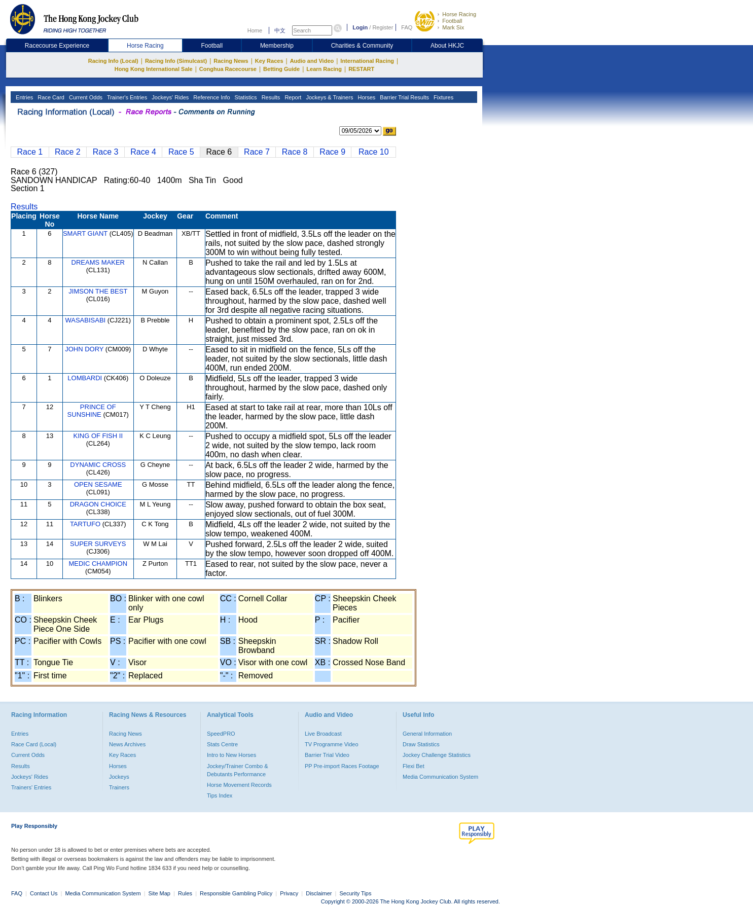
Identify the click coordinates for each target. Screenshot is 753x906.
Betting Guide (281, 69)
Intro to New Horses (231, 755)
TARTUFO (85, 524)
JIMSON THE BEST (97, 291)
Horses (365, 97)
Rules (186, 893)
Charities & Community (362, 45)
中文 (279, 30)
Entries (23, 97)
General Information (427, 734)
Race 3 (106, 152)
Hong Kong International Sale (154, 69)
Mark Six (453, 27)
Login (360, 27)
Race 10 (373, 152)
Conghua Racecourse (228, 69)
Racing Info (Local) (113, 61)
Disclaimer (319, 893)
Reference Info (211, 97)
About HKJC (447, 45)
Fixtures (442, 97)
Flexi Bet (413, 766)
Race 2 (68, 152)
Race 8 (295, 152)
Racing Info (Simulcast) (176, 61)
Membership (277, 45)
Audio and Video (312, 61)
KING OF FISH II (98, 436)
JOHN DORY (84, 349)
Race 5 (181, 152)
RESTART (361, 69)
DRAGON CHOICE (98, 504)
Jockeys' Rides (169, 97)
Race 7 (257, 152)
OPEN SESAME (98, 484)
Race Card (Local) (33, 744)
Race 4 (143, 152)
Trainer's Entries (126, 97)
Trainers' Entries (31, 787)
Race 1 (30, 152)
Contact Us (43, 893)
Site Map (159, 893)
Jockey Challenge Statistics (437, 755)
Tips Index (219, 795)
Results (270, 97)
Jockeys (119, 777)
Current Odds (84, 97)
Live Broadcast (323, 734)
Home (254, 30)
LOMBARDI (84, 378)
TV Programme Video (331, 744)
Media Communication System (440, 777)
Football (452, 21)
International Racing (367, 61)
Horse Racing (459, 14)
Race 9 (332, 152)
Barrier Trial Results (403, 97)
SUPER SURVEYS (98, 544)
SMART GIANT (85, 233)
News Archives (127, 744)
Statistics (245, 97)
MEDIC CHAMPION (97, 563)
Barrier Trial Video (327, 755)
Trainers (119, 787)
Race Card (50, 97)
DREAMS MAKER (98, 262)
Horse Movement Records (239, 785)
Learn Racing (324, 69)
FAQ (406, 27)
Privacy (289, 893)
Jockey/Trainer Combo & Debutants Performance (237, 770)
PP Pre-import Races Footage (342, 766)
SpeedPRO (221, 734)
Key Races (269, 61)
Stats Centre (222, 744)
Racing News (230, 61)
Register (382, 27)
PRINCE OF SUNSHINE (91, 410)
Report (292, 97)
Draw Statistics (421, 744)
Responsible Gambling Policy (236, 893)
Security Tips (356, 893)
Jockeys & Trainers (328, 97)
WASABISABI (85, 320)
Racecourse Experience (57, 45)
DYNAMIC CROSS (98, 464)
